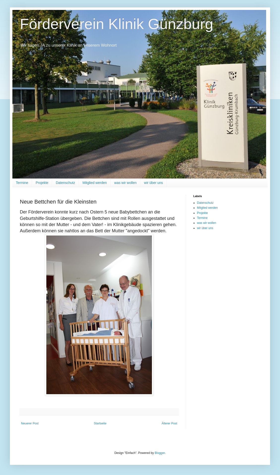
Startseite (100, 423)
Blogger (160, 453)
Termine (22, 183)
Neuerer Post (30, 423)
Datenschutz (65, 183)
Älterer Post (169, 423)
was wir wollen (125, 183)
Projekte (42, 183)
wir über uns (153, 183)
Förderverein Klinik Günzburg (116, 24)
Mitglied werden (95, 183)
